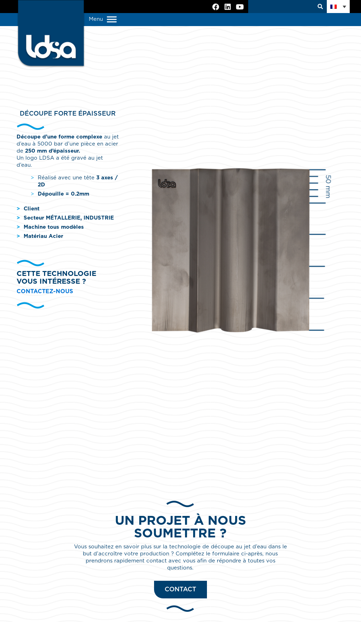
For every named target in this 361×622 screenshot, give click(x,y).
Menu (103, 20)
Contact (180, 589)
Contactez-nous (45, 291)
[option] (236, 249)
